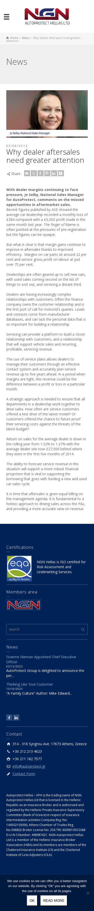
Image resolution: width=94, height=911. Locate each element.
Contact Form (24, 773)
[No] (87, 893)
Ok (32, 901)
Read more (53, 901)
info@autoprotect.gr (29, 766)
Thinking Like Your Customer (29, 684)
